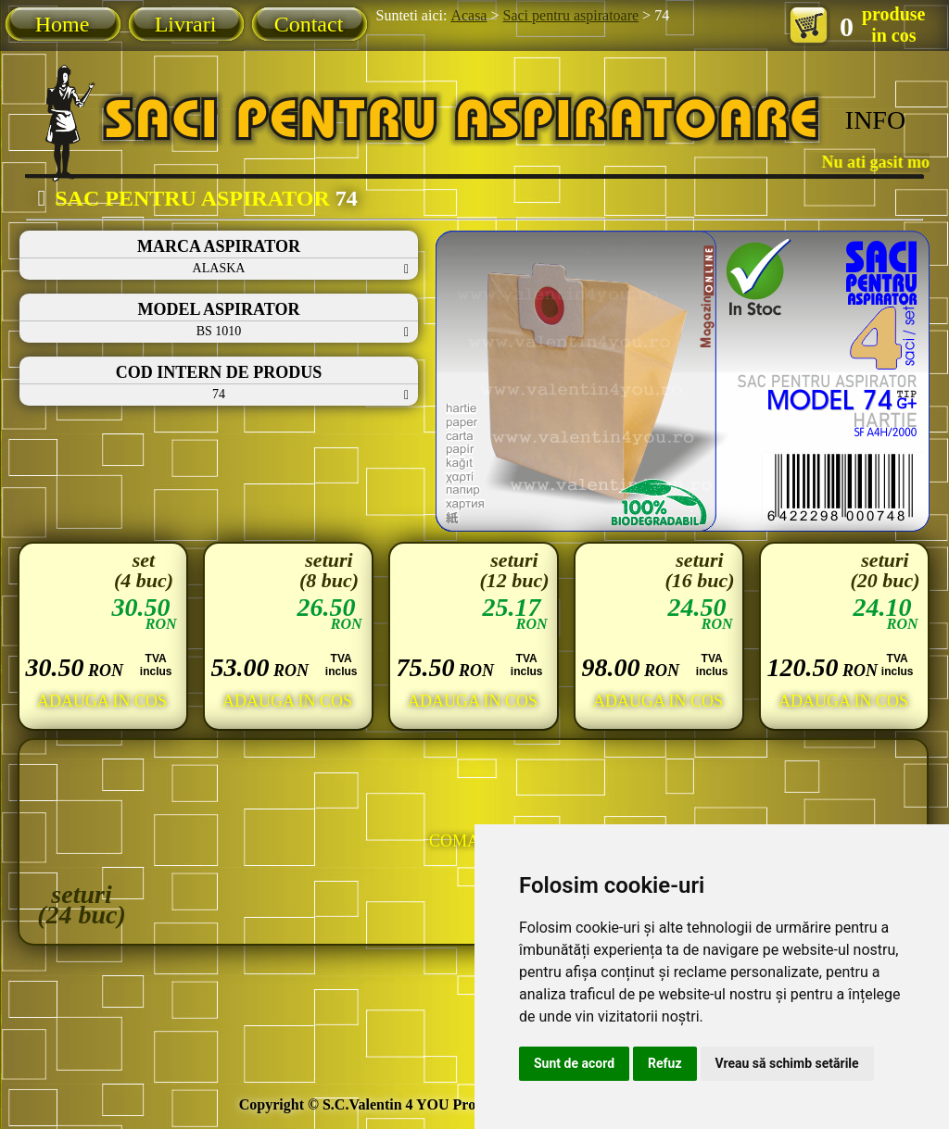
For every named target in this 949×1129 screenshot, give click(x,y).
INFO (875, 120)
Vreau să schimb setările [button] (787, 1063)
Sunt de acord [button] (574, 1063)
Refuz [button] (665, 1063)
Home (62, 24)
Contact (309, 24)
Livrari (186, 24)
